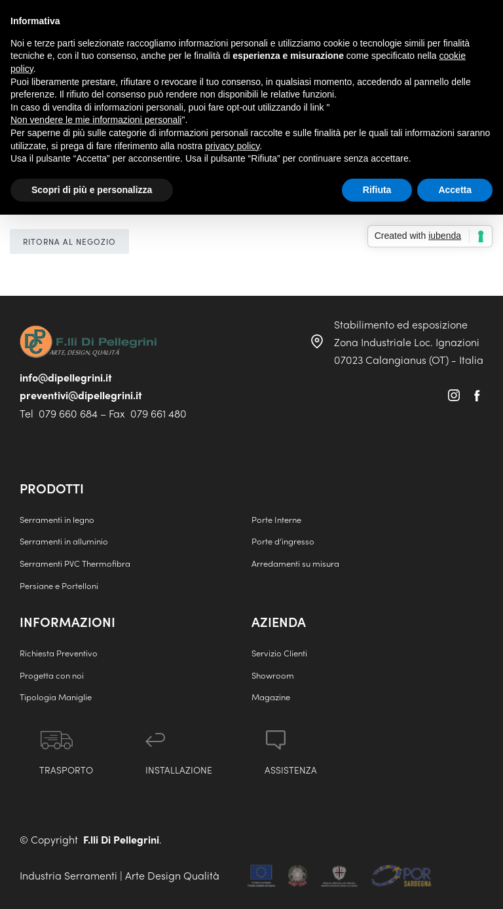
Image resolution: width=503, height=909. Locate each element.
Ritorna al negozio (69, 241)
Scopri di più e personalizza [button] (91, 190)
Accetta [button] (455, 190)
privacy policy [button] (232, 146)
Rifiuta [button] (377, 190)
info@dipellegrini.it (66, 377)
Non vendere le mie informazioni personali (95, 120)
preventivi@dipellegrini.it (81, 394)
